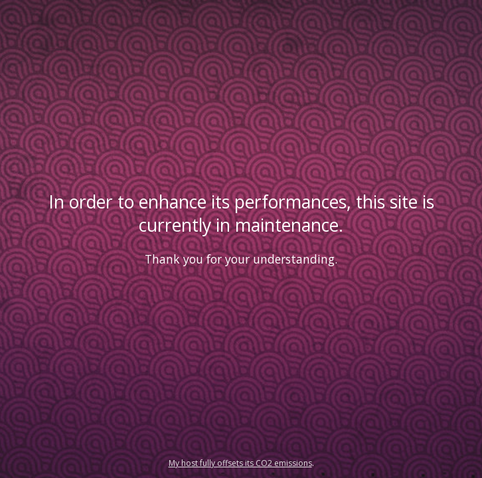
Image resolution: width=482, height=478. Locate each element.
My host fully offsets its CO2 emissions (240, 463)
